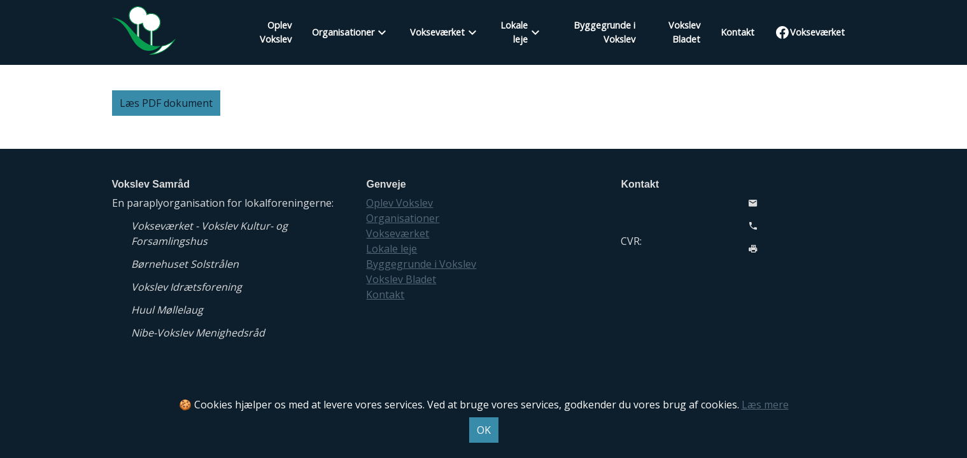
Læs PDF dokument (166, 103)
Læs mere (765, 405)
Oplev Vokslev (276, 32)
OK (484, 430)
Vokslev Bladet (684, 32)
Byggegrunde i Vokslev (604, 32)
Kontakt (737, 32)
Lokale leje (514, 32)
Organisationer (343, 32)
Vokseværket (437, 32)
